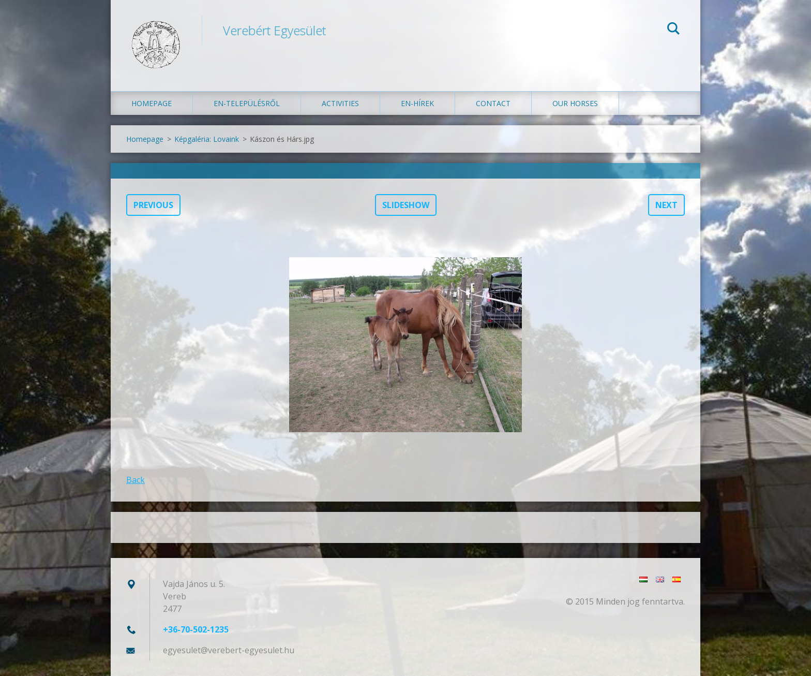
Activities (340, 103)
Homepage (151, 103)
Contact (493, 103)
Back (135, 480)
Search (673, 30)
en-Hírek (417, 103)
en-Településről (247, 103)
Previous (153, 205)
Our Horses (575, 103)
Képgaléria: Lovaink (206, 139)
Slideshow (405, 205)
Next (666, 205)
